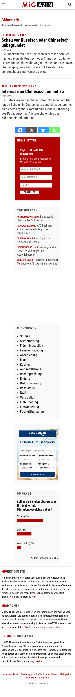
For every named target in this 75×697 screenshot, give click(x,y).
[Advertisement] (37, 298)
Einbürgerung (29, 402)
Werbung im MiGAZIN (31, 674)
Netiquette (65, 674)
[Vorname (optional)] (36, 169)
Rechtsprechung (31, 374)
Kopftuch (26, 364)
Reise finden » (37, 474)
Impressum (31, 677)
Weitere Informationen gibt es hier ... (43, 627)
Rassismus (27, 388)
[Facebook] (20, 130)
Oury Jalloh (27, 397)
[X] (31, 130)
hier (33, 596)
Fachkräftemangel (32, 411)
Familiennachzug (31, 350)
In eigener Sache (10, 674)
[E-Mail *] (36, 185)
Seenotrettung (29, 341)
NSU (23, 393)
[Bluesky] (43, 130)
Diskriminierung (30, 383)
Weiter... (40, 661)
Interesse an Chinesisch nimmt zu (33, 91)
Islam (23, 360)
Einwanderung (29, 407)
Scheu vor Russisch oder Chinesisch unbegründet (35, 42)
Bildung (25, 378)
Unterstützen (51, 674)
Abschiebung (28, 355)
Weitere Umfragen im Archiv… (45, 558)
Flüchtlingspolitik (31, 346)
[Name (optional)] (36, 177)
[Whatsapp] (54, 130)
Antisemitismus (30, 369)
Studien (25, 336)
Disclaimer (44, 677)
